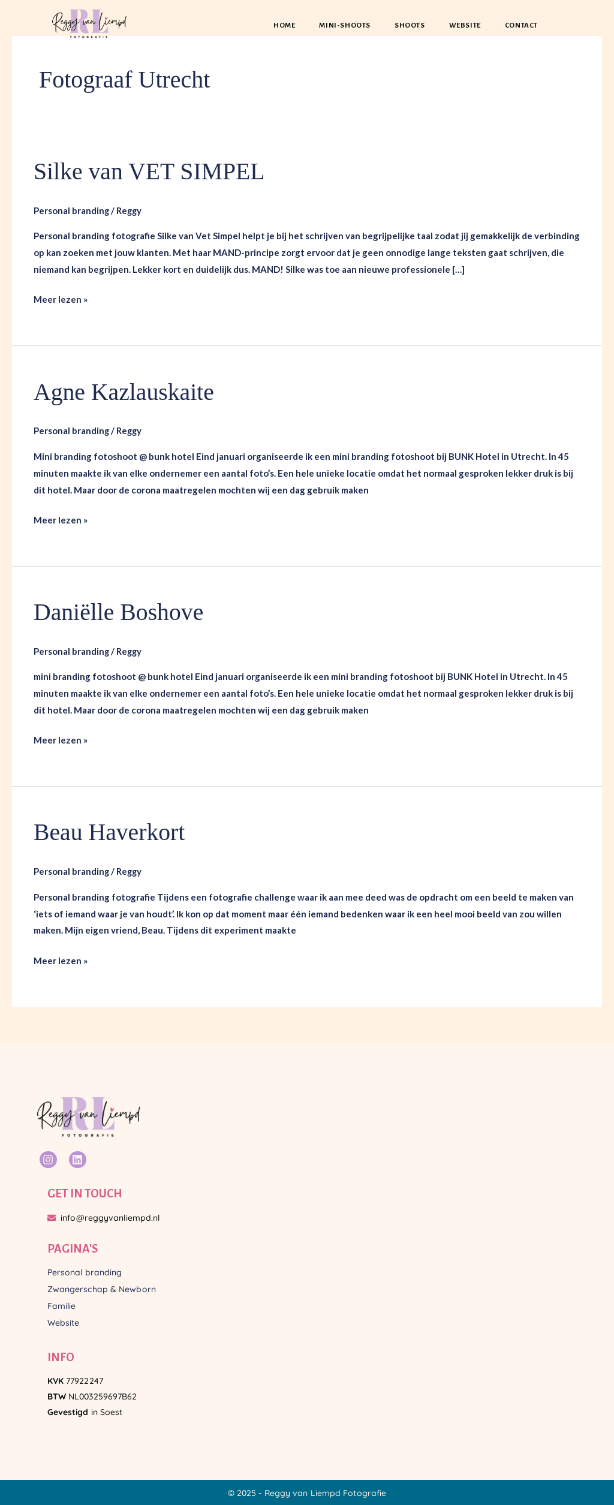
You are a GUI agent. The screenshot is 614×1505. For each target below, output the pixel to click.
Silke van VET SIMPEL (150, 171)
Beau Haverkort (110, 831)
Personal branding (72, 209)
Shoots (410, 25)
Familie (61, 1304)
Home (284, 25)
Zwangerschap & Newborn (101, 1287)
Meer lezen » (61, 298)
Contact (521, 25)
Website (465, 25)
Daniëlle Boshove (119, 611)
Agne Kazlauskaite (124, 391)
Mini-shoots (345, 25)
